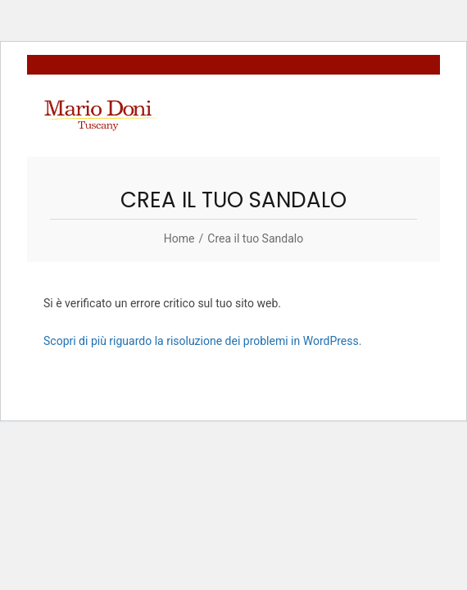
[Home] (179, 238)
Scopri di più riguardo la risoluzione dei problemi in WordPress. (202, 340)
